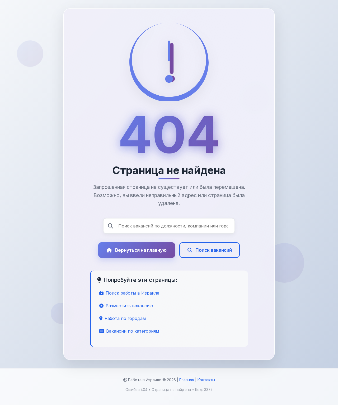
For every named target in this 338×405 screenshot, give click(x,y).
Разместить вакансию (126, 305)
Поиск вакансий (209, 257)
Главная (186, 380)
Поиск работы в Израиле (129, 293)
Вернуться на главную (137, 257)
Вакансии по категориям (129, 331)
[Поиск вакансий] (169, 226)
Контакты (206, 380)
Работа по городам (122, 318)
